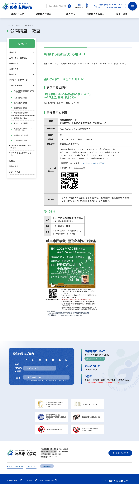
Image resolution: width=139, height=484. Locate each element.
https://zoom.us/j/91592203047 (94, 163)
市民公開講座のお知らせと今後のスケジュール (24, 92)
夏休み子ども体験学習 (21, 124)
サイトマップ (33, 466)
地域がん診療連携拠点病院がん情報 (20, 147)
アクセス (87, 7)
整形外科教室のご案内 (21, 113)
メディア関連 (14, 172)
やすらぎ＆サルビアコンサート (20, 155)
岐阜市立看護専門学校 (49, 480)
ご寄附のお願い (49, 466)
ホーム (9, 25)
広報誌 (12, 161)
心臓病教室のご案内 (21, 118)
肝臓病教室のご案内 (21, 108)
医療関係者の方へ (95, 14)
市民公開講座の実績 (21, 141)
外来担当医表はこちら (94, 358)
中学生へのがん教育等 (21, 136)
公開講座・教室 (15, 85)
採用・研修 (121, 14)
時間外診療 (13, 69)
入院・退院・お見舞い (18, 58)
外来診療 (13, 52)
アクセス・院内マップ (18, 80)
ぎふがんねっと (31, 480)
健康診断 (13, 74)
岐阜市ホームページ (14, 480)
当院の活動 (13, 167)
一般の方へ (69, 14)
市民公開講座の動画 (21, 98)
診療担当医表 (78, 7)
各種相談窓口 (14, 63)
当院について (17, 14)
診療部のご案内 (43, 14)
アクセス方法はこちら (120, 453)
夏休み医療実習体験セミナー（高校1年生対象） (24, 130)
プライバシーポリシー (16, 466)
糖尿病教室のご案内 (21, 103)
